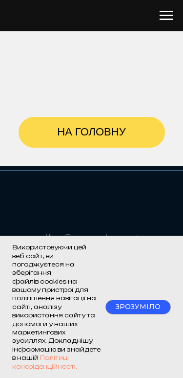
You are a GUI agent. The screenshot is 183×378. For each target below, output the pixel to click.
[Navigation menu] (166, 16)
